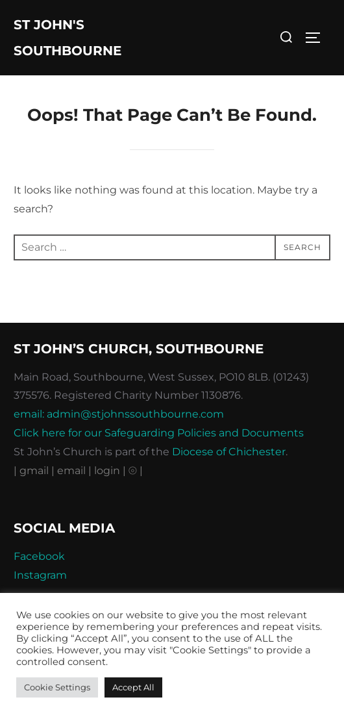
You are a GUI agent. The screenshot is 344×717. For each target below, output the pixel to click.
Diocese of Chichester (229, 452)
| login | (107, 470)
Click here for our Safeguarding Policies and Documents (159, 433)
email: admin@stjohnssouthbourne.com (119, 414)
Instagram (40, 575)
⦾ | (136, 470)
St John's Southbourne (67, 37)
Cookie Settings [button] (57, 687)
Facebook (39, 556)
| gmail (32, 470)
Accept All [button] (133, 687)
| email (69, 470)
